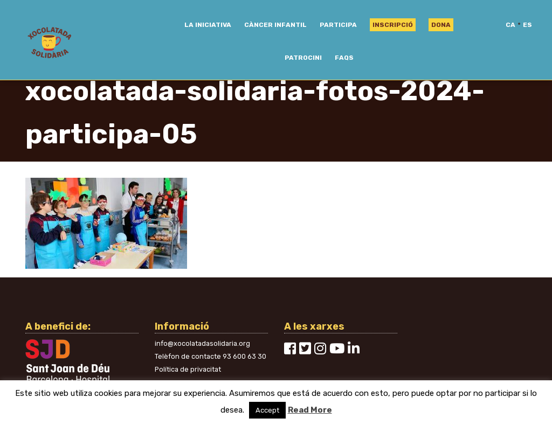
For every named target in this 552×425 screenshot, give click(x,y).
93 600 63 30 (244, 356)
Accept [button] (267, 410)
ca (510, 25)
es (527, 25)
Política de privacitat (188, 369)
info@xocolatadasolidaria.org (202, 343)
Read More (310, 410)
